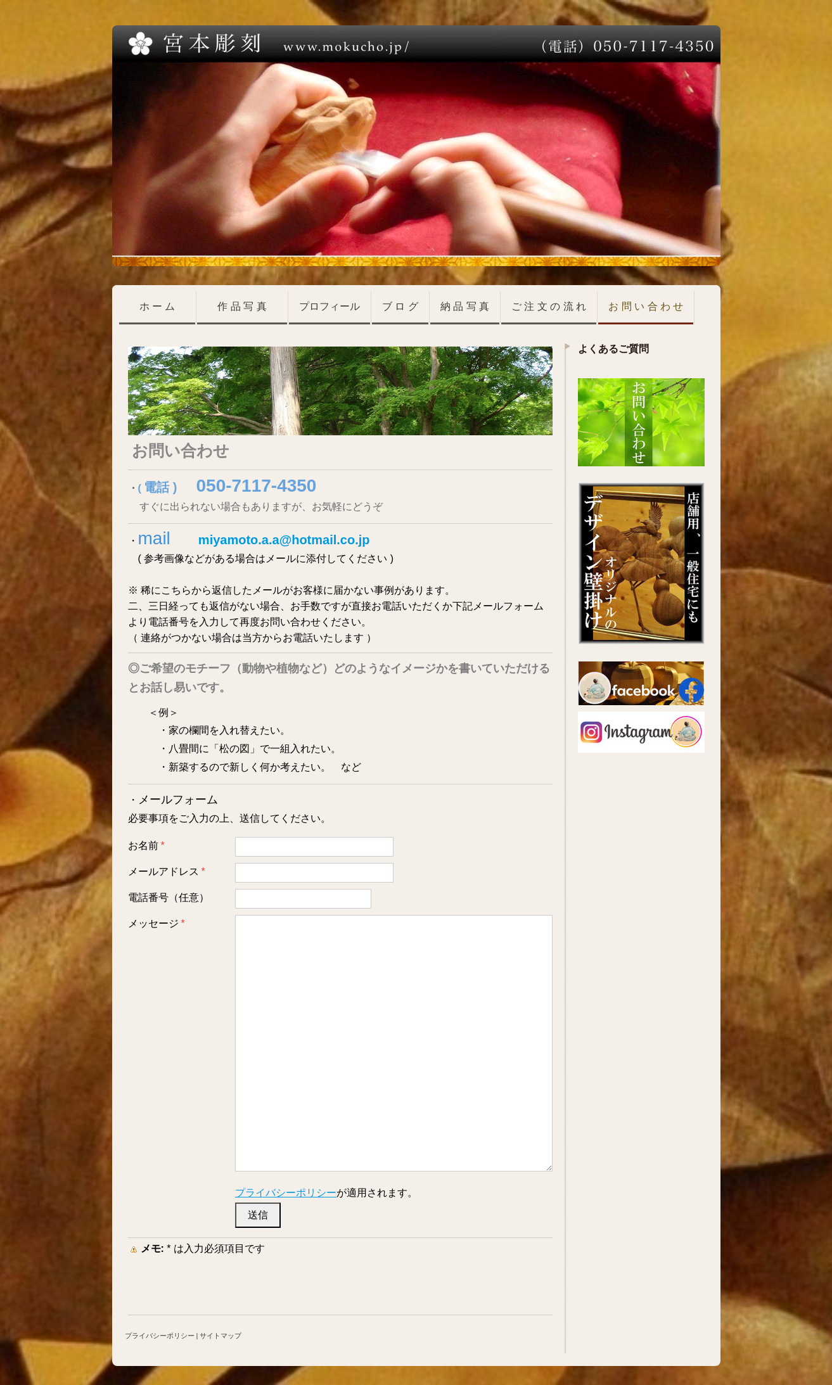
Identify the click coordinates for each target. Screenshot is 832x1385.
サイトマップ (220, 1335)
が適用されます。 (326, 1192)
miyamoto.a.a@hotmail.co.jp (284, 540)
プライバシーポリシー (285, 1192)
